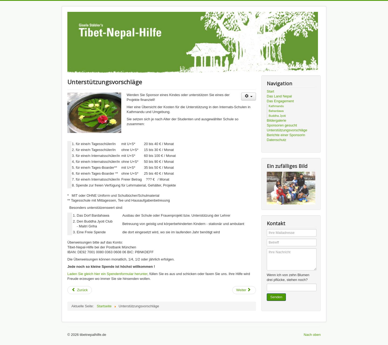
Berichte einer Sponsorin (286, 135)
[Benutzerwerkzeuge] (248, 96)
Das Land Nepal (279, 96)
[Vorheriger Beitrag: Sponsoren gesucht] (79, 290)
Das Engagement (280, 101)
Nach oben (312, 335)
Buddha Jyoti (277, 115)
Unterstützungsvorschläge (287, 130)
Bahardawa (276, 110)
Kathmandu (276, 106)
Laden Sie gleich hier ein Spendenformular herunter (107, 274)
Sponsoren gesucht (282, 125)
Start (270, 91)
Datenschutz (276, 140)
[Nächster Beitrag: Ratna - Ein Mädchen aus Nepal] (244, 290)
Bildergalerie (276, 120)
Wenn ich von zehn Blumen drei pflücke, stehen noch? (288, 277)
